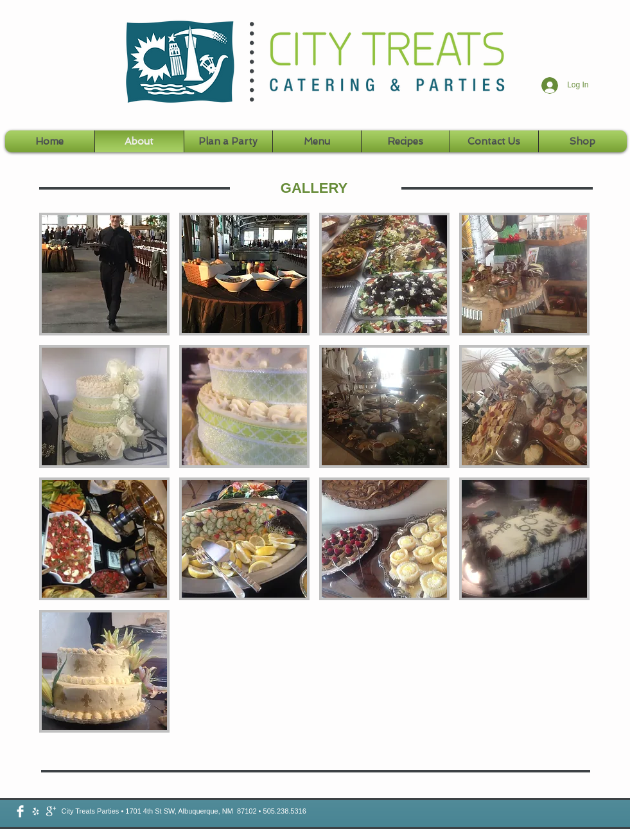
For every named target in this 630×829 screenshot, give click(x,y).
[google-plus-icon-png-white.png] (51, 811)
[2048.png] (36, 811)
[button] (104, 274)
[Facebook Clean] (20, 811)
